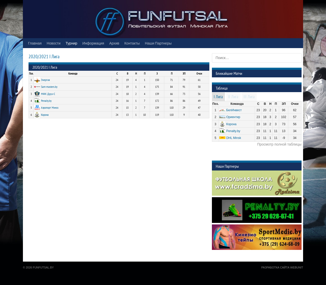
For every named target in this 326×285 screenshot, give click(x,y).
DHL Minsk (233, 138)
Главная (35, 43)
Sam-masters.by (49, 87)
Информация (93, 43)
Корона (45, 115)
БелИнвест (234, 110)
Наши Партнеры (158, 43)
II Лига (233, 96)
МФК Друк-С (48, 94)
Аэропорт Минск (50, 107)
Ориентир (233, 117)
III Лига (249, 96)
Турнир (71, 43)
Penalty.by (46, 101)
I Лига (218, 96)
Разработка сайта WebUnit (282, 267)
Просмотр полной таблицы (279, 144)
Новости (53, 43)
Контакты (132, 43)
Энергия (45, 80)
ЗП (184, 73)
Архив (114, 43)
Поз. (31, 73)
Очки (199, 73)
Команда (72, 73)
